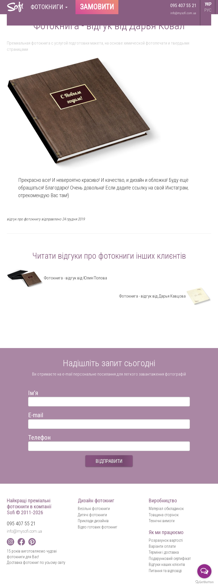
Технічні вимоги (162, 521)
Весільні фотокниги (94, 508)
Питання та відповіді (165, 570)
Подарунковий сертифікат (170, 558)
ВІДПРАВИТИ (109, 461)
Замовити (97, 7)
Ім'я (33, 392)
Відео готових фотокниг (97, 527)
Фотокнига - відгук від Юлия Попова (57, 278)
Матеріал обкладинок (166, 508)
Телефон (39, 436)
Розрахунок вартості (166, 540)
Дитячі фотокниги (92, 515)
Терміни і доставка (164, 552)
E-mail (35, 414)
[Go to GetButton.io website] (204, 582)
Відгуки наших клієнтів (167, 564)
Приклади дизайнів (93, 521)
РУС (207, 10)
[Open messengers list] (204, 571)
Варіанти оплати (162, 546)
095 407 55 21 (183, 5)
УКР (208, 4)
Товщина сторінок (164, 515)
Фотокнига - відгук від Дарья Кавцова (165, 296)
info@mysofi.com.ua (183, 13)
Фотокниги (49, 6)
